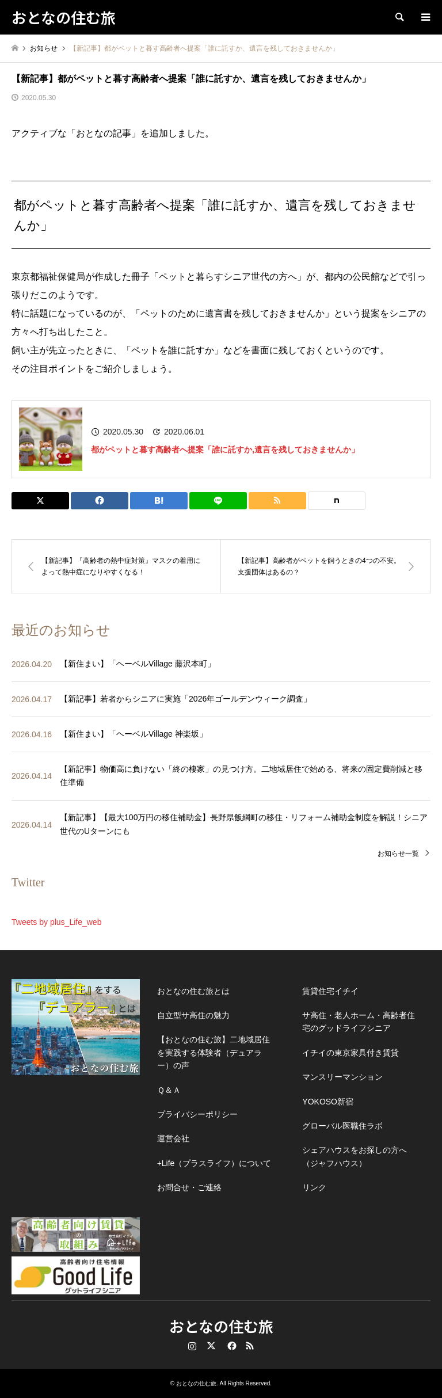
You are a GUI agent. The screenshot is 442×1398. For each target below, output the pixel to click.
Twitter (211, 1346)
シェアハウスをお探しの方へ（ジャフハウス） (354, 1156)
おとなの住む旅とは (193, 991)
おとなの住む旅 (221, 1325)
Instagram (192, 1346)
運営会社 (173, 1138)
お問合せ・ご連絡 (189, 1187)
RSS (250, 1346)
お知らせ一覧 (398, 854)
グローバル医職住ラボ (342, 1125)
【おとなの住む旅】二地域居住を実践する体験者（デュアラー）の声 (213, 1052)
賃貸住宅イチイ (330, 991)
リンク (314, 1187)
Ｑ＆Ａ (169, 1090)
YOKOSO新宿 (327, 1101)
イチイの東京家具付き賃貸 (350, 1052)
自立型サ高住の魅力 (193, 1015)
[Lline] (218, 500)
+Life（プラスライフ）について (214, 1163)
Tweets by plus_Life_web (56, 922)
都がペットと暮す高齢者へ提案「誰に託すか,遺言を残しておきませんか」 (225, 449)
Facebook (231, 1346)
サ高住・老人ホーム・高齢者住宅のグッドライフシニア (358, 1022)
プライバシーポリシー (197, 1114)
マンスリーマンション (342, 1076)
